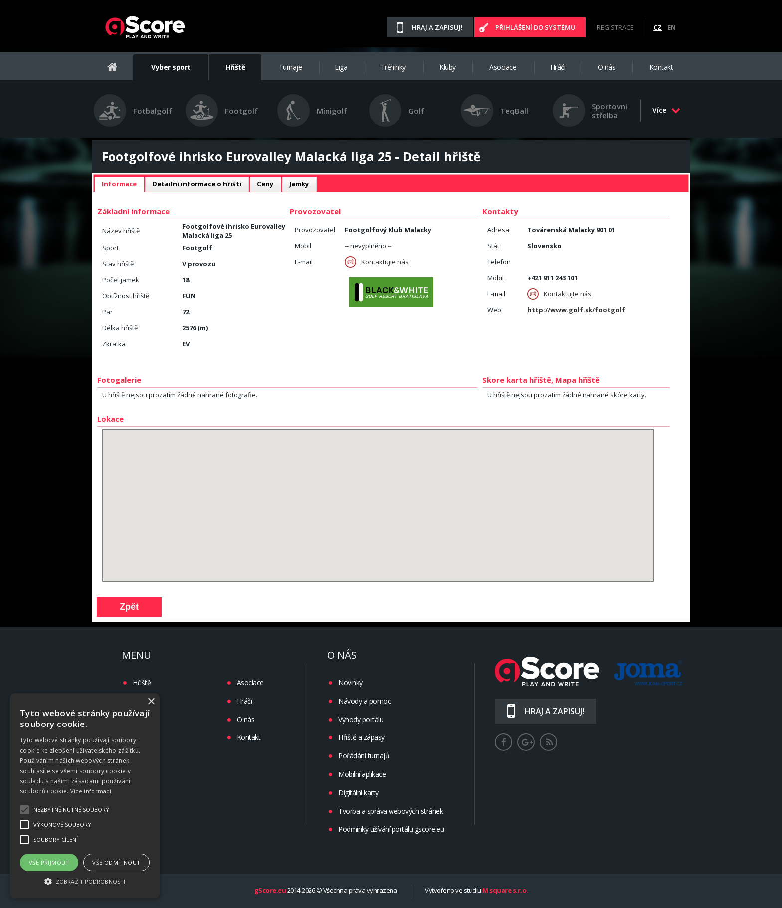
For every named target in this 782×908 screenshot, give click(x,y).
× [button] (151, 702)
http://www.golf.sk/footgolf (576, 309)
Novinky (350, 682)
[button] (85, 880)
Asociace (502, 67)
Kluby (447, 67)
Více (666, 110)
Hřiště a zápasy (361, 737)
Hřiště (235, 67)
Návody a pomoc (364, 701)
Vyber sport (171, 67)
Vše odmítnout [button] (116, 862)
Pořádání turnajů (363, 755)
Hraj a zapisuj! (437, 27)
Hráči (558, 67)
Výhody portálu (360, 719)
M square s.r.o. (505, 890)
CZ (657, 27)
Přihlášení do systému (535, 27)
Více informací (90, 791)
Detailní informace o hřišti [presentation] (196, 184)
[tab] (119, 184)
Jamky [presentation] (299, 184)
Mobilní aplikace (362, 774)
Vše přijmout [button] (49, 862)
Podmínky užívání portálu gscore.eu (391, 829)
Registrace (615, 27)
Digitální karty (358, 792)
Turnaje (290, 67)
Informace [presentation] (119, 184)
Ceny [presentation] (265, 184)
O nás (607, 67)
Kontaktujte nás (377, 262)
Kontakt (661, 67)
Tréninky (393, 67)
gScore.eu (270, 890)
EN (671, 27)
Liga (341, 67)
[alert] (85, 795)
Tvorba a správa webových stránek (390, 811)
